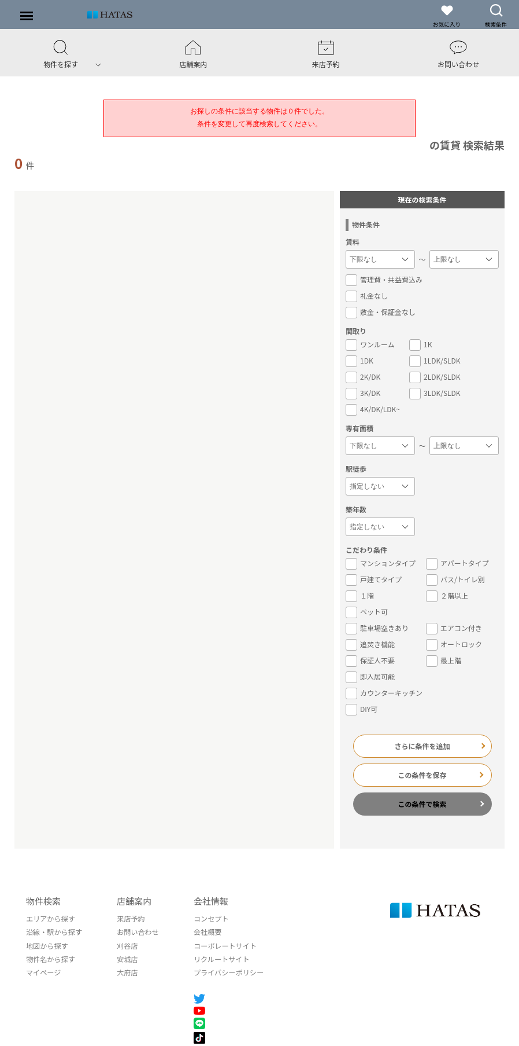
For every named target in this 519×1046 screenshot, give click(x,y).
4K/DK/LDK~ (373, 409)
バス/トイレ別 (455, 579)
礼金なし (367, 296)
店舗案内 (133, 901)
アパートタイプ (457, 563)
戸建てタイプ (374, 579)
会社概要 (206, 932)
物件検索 (43, 901)
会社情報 (209, 901)
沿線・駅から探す (53, 932)
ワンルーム (370, 344)
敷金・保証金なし (381, 312)
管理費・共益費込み (384, 279)
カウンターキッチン (384, 693)
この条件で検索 (422, 804)
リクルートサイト (220, 958)
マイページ (43, 972)
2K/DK (363, 377)
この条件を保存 (422, 775)
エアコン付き (454, 628)
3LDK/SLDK (435, 393)
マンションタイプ (381, 563)
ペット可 (367, 612)
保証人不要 (370, 660)
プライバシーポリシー (227, 972)
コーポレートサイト (223, 945)
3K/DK (363, 393)
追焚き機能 (370, 644)
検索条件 (495, 16)
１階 (360, 595)
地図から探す (47, 945)
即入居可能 (370, 676)
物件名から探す (50, 958)
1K (420, 344)
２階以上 (447, 595)
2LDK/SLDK (435, 377)
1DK (359, 360)
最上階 (443, 660)
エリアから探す (50, 918)
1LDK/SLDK (435, 360)
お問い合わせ (137, 932)
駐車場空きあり (377, 628)
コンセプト (209, 918)
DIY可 (361, 709)
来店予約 (130, 918)
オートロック (454, 644)
